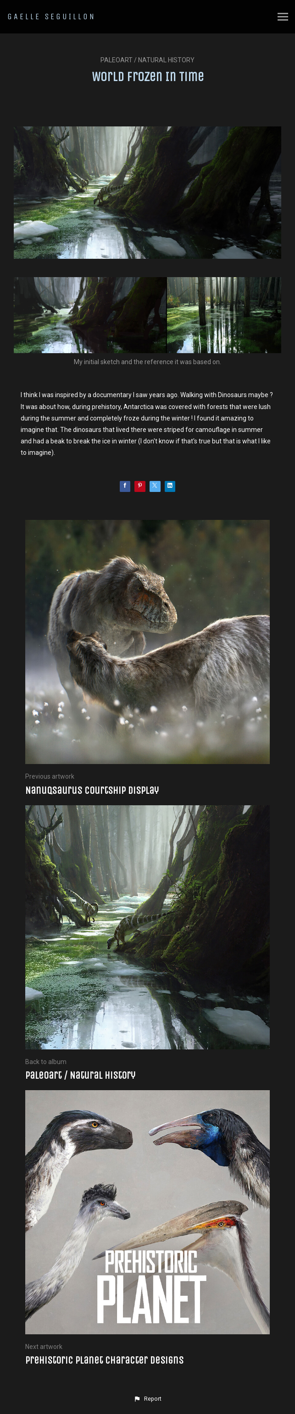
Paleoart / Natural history (147, 60)
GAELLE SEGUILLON (51, 16)
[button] (147, 1399)
